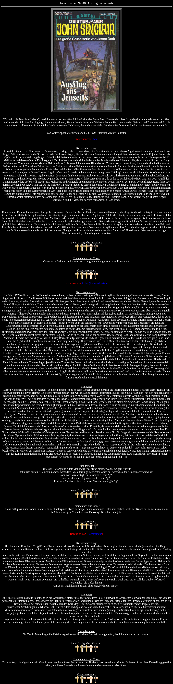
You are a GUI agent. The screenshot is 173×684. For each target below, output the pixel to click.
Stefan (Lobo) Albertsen (94, 283)
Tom (94, 139)
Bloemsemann (94, 533)
